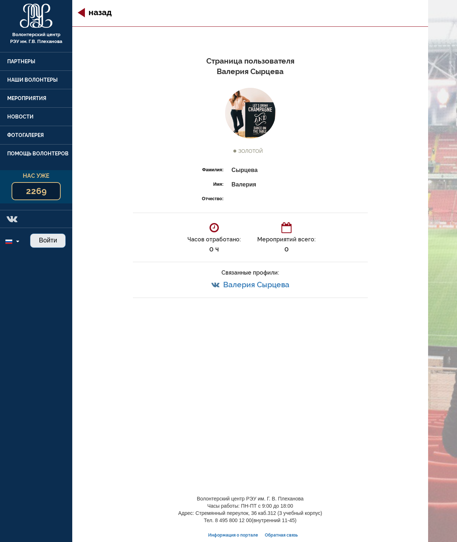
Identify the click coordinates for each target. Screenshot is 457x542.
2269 (36, 191)
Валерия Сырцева (256, 284)
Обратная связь (281, 535)
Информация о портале (233, 535)
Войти (48, 240)
